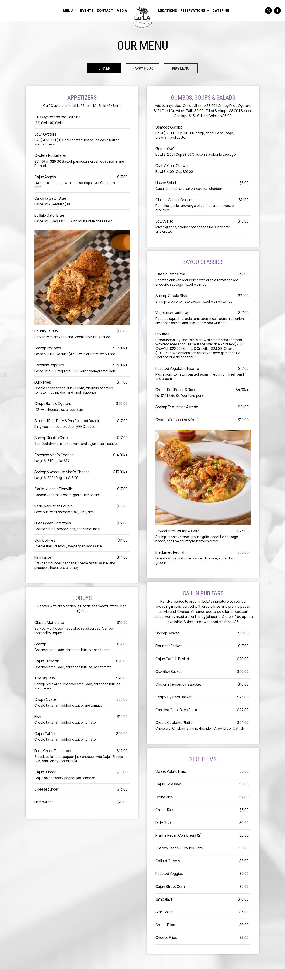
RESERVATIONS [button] (194, 10)
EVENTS (86, 10)
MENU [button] (70, 10)
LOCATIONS (167, 10)
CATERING (221, 10)
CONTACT (105, 10)
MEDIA (122, 10)
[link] (142, 16)
